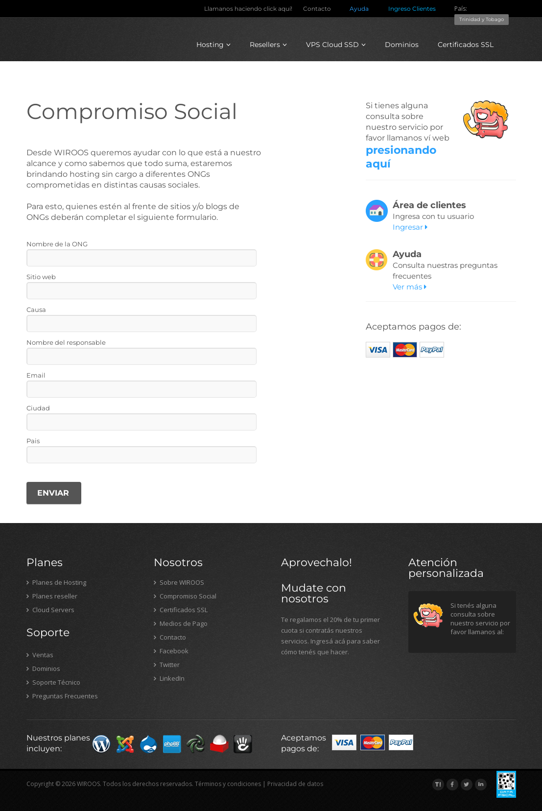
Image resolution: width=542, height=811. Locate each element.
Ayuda (359, 8)
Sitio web (41, 277)
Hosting (213, 44)
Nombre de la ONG (57, 244)
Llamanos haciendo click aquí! (248, 8)
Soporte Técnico (53, 682)
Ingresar (410, 227)
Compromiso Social (185, 596)
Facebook (171, 650)
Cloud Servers (50, 609)
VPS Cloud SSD (336, 44)
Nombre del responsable (66, 342)
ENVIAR (53, 493)
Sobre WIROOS (179, 582)
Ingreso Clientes (412, 8)
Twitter (167, 664)
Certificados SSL (466, 44)
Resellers (268, 44)
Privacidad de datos (295, 784)
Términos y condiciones (228, 784)
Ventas (39, 654)
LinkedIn (169, 678)
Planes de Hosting (56, 582)
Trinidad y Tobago (481, 19)
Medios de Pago (181, 623)
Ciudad (38, 408)
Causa (36, 309)
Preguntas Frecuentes (62, 696)
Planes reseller (51, 596)
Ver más (409, 286)
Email (36, 375)
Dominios (402, 44)
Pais (33, 441)
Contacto (317, 8)
